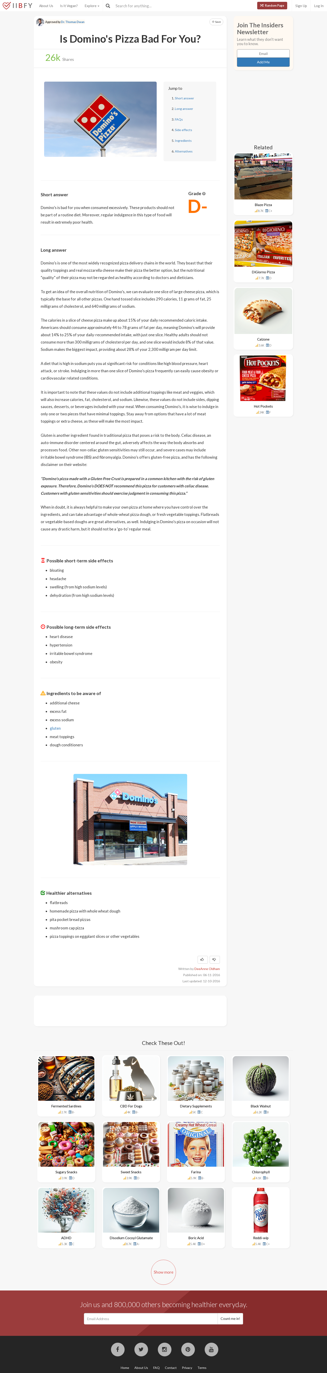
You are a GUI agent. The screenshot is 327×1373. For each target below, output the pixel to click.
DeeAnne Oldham (207, 969)
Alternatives (184, 151)
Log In (319, 6)
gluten (55, 728)
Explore (92, 6)
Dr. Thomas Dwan (72, 22)
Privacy (187, 1368)
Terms (201, 1368)
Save (216, 21)
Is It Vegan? (69, 6)
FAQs (179, 119)
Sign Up (301, 6)
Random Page (272, 5)
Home (125, 1368)
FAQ (156, 1368)
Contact (171, 1368)
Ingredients (183, 140)
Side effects (183, 130)
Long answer (184, 109)
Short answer (184, 98)
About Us (46, 6)
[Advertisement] (123, 1010)
